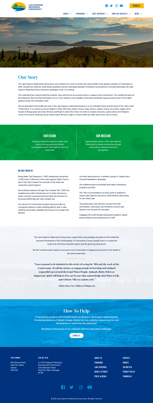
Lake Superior (100, 367)
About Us (98, 358)
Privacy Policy (129, 371)
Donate (136, 6)
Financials (127, 376)
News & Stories (101, 371)
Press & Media (100, 376)
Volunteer (127, 367)
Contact (126, 358)
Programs (98, 362)
